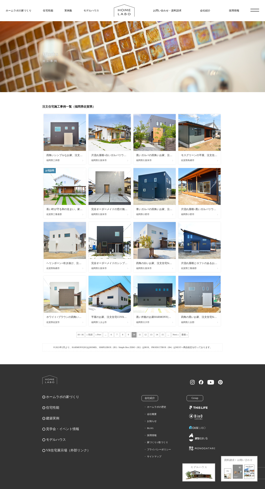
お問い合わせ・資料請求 (167, 10)
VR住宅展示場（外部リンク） (68, 450)
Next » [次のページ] (176, 334)
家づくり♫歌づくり (157, 442)
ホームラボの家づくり (18, 10)
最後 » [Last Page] (184, 334)
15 (163, 334)
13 (151, 334)
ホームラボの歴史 (156, 407)
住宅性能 (48, 10)
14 (157, 334)
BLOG (150, 428)
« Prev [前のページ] (98, 334)
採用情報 (234, 10)
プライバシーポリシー (159, 449)
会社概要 (152, 414)
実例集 (68, 10)
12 (145, 334)
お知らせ (152, 421)
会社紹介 (205, 10)
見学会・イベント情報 (62, 429)
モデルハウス (91, 10)
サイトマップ (154, 456)
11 (140, 334)
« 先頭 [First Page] (89, 334)
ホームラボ (49, 379)
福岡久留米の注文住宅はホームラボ (124, 10)
